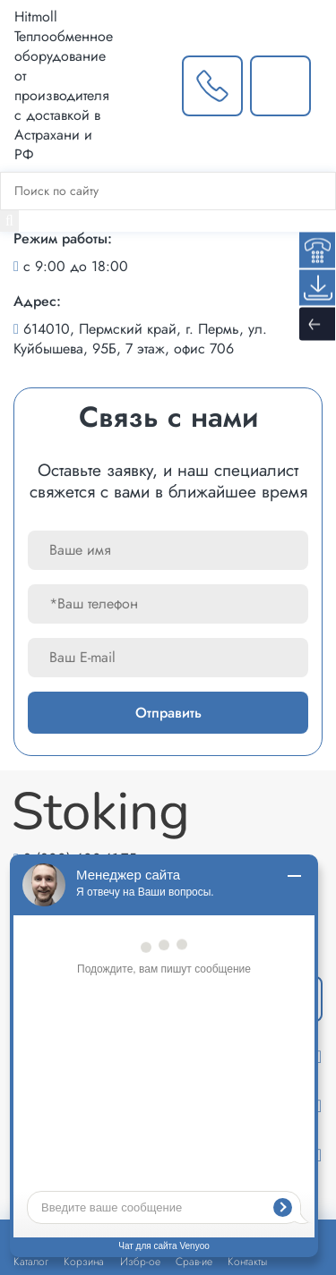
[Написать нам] (280, 85)
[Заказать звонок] (212, 85)
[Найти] (9, 221)
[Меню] (326, 85)
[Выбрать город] (147, 85)
